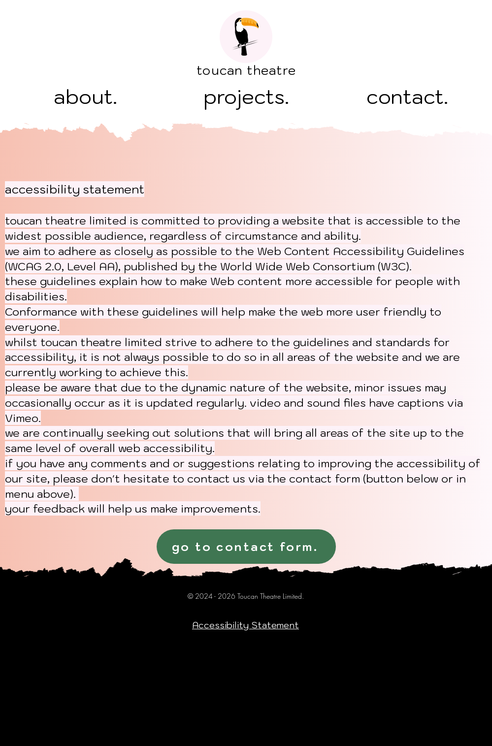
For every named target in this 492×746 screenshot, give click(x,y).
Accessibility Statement (245, 625)
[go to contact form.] (246, 546)
